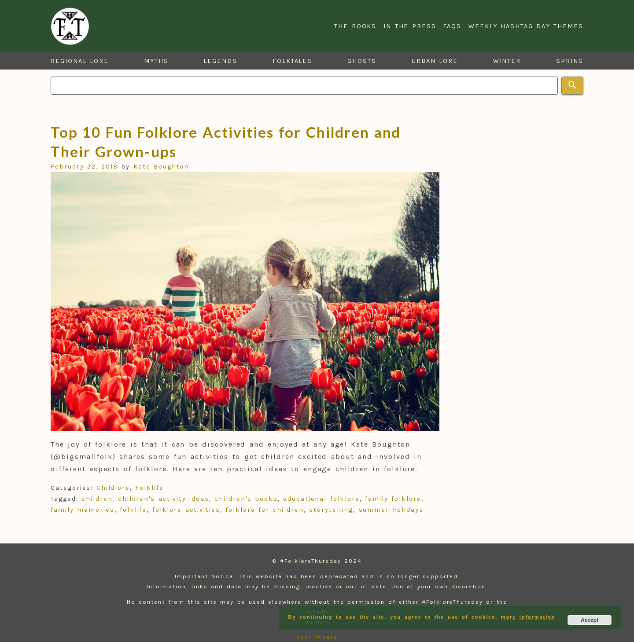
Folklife (149, 488)
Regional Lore (80, 61)
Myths (156, 61)
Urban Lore (435, 61)
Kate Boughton (161, 166)
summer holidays (391, 510)
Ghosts (361, 61)
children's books (245, 499)
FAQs (452, 26)
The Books (355, 26)
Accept (589, 620)
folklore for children (264, 510)
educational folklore (321, 499)
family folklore (393, 499)
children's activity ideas (163, 499)
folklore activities (186, 510)
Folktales (292, 61)
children (96, 499)
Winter (507, 61)
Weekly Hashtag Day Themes (525, 26)
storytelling (331, 510)
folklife (133, 510)
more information (528, 617)
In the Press (409, 26)
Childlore (113, 488)
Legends (220, 61)
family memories (82, 510)
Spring (569, 61)
